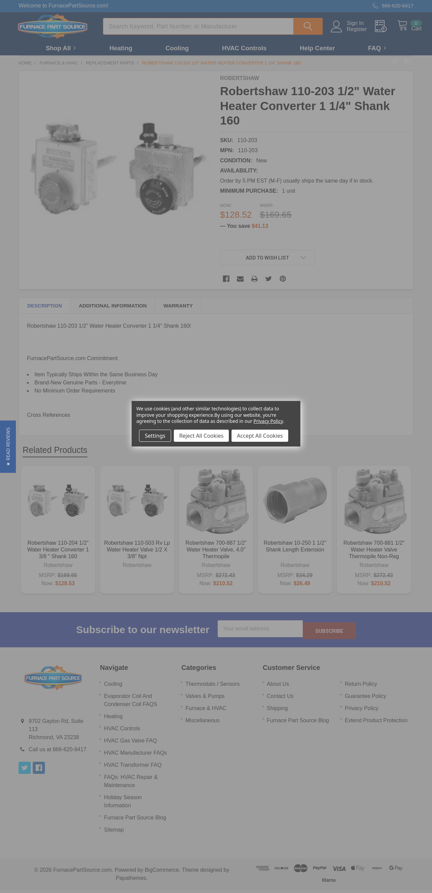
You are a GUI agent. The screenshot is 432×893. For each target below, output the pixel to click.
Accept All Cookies (260, 435)
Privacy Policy (268, 421)
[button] (8, 447)
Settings (155, 435)
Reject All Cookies (201, 435)
